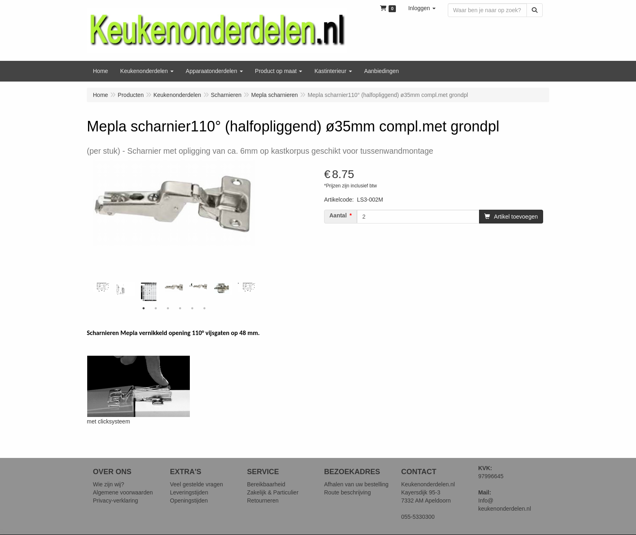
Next (257, 292)
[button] (422, 8)
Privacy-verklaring (115, 500)
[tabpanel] (174, 287)
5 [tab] (192, 308)
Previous (91, 292)
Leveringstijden (189, 492)
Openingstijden (189, 500)
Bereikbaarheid (266, 484)
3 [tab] (168, 308)
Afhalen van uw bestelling (356, 484)
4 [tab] (180, 308)
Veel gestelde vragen (196, 484)
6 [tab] (204, 308)
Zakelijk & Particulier (273, 492)
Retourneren (263, 500)
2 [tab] (156, 308)
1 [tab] (144, 308)
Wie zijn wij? (108, 484)
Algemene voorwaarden (123, 492)
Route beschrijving (347, 492)
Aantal (338, 215)
